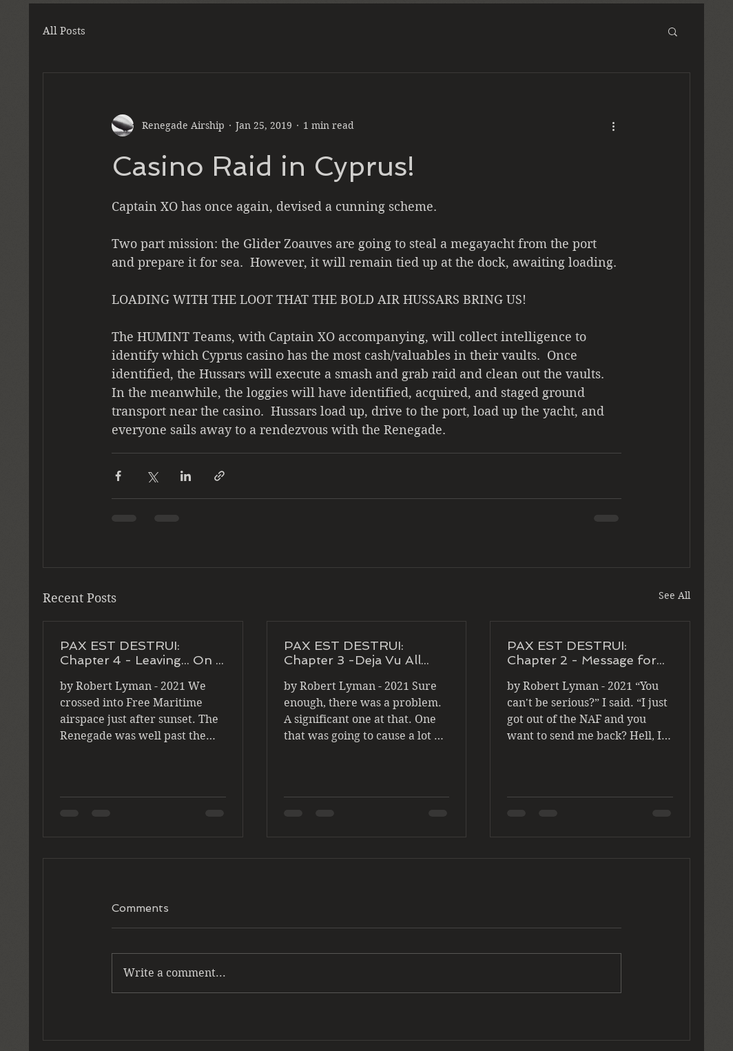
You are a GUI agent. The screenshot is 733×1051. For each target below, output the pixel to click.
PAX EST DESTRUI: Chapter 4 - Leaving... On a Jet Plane (141, 652)
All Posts (64, 31)
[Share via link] (219, 475)
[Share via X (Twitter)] (151, 475)
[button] (672, 31)
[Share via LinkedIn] (185, 475)
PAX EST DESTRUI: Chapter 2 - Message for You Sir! (582, 652)
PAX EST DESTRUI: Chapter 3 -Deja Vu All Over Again (352, 652)
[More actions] (613, 125)
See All (674, 595)
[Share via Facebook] (118, 475)
